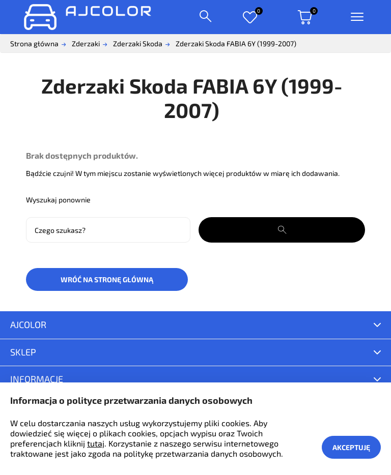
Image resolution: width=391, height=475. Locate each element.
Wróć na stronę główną (107, 279)
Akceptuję (351, 447)
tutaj (95, 443)
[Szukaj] (108, 230)
